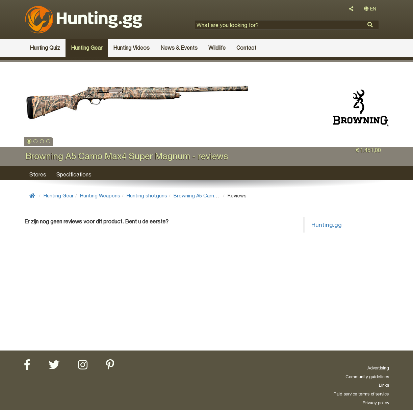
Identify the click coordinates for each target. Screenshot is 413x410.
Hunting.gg (326, 224)
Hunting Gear (59, 195)
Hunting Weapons (100, 195)
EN (370, 8)
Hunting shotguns (147, 195)
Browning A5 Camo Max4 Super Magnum (220, 195)
